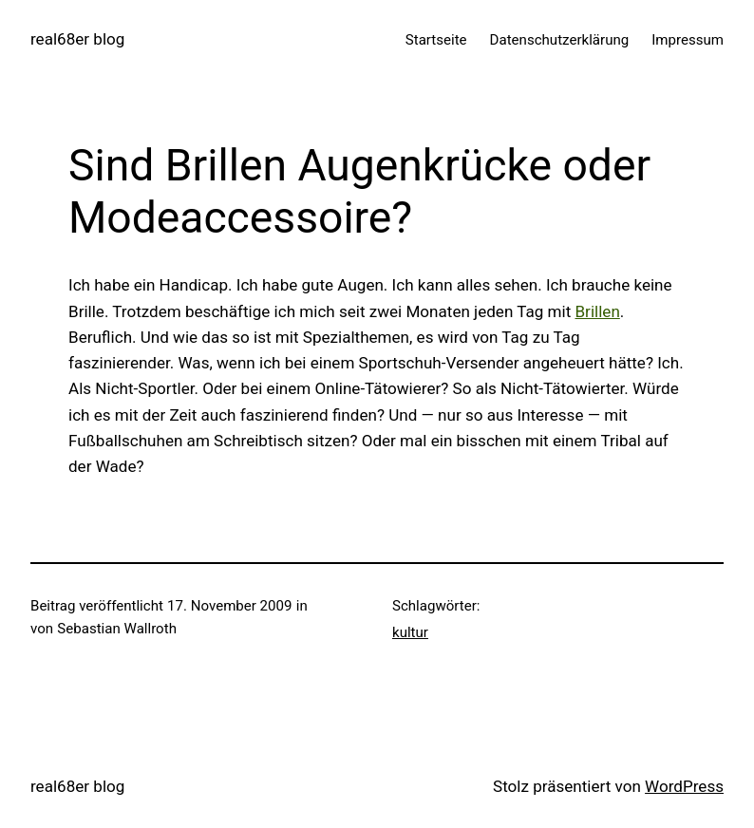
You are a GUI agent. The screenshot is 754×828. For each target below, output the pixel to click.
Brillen (597, 311)
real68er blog (77, 38)
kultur (410, 632)
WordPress (684, 786)
